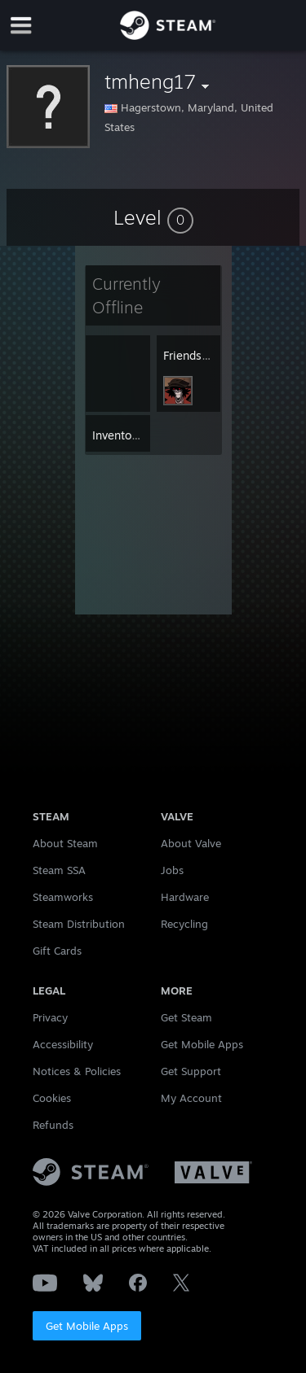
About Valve (191, 843)
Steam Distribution (79, 923)
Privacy (50, 1017)
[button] (153, 217)
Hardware (185, 896)
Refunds (53, 1124)
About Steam (65, 843)
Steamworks (63, 896)
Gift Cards (57, 950)
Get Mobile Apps (87, 1325)
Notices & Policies (77, 1071)
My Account (191, 1097)
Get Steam (186, 1017)
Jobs (172, 870)
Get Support (191, 1071)
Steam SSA (59, 870)
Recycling (184, 923)
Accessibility (63, 1044)
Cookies (52, 1097)
